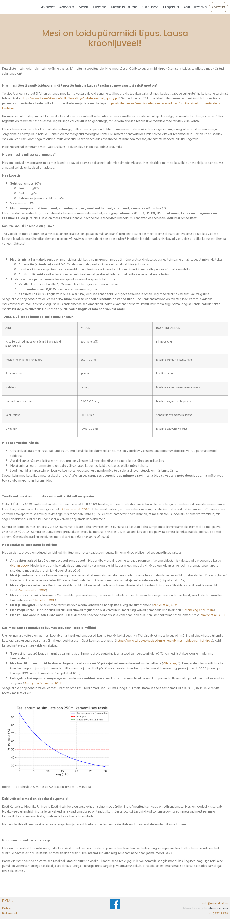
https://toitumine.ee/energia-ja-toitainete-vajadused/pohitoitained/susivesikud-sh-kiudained (111, 105)
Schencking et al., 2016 (198, 610)
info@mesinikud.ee (215, 903)
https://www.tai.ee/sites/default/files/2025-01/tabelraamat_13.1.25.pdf (70, 98)
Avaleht (48, 6)
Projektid (171, 6)
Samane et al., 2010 (32, 590)
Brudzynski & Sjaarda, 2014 (42, 683)
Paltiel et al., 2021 (165, 605)
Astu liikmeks (195, 6)
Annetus (66, 6)
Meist (83, 6)
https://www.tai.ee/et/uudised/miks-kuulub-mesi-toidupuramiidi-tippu (164, 640)
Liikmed (99, 6)
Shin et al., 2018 (44, 600)
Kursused (150, 6)
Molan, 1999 (19, 565)
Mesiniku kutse (124, 6)
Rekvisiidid (9, 913)
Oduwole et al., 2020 (74, 509)
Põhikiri (7, 908)
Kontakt (218, 7)
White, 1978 (171, 663)
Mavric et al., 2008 (213, 615)
